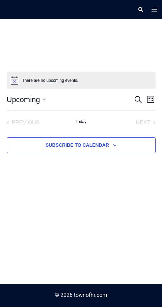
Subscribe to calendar (77, 145)
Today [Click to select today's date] (81, 121)
